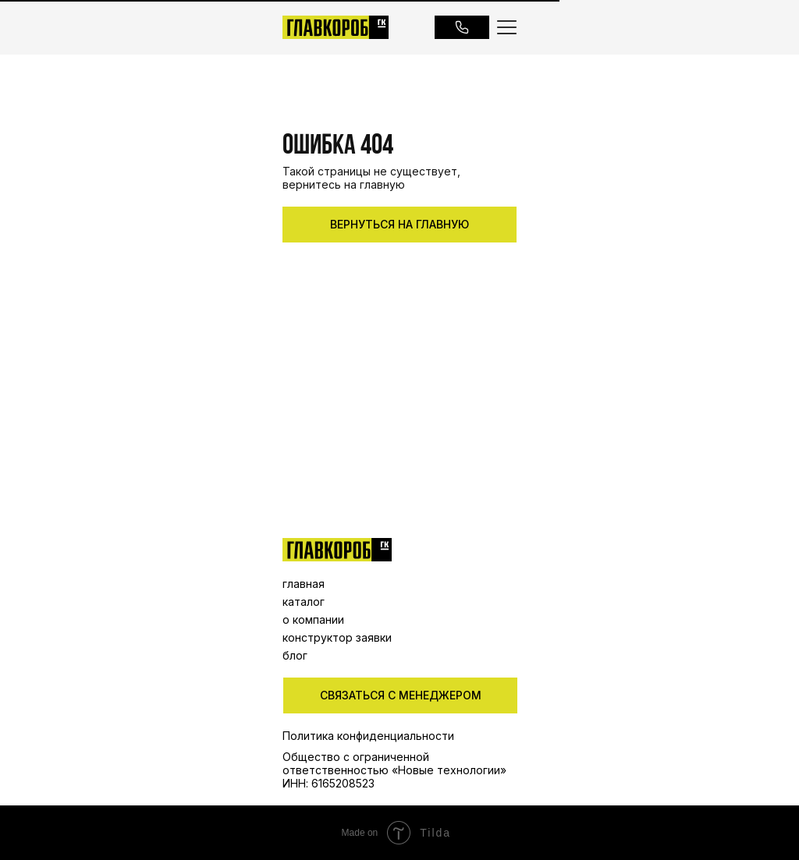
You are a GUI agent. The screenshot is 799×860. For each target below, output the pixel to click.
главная (303, 583)
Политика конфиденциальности (368, 735)
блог (294, 655)
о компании (313, 619)
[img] (337, 549)
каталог (303, 601)
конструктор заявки (337, 637)
